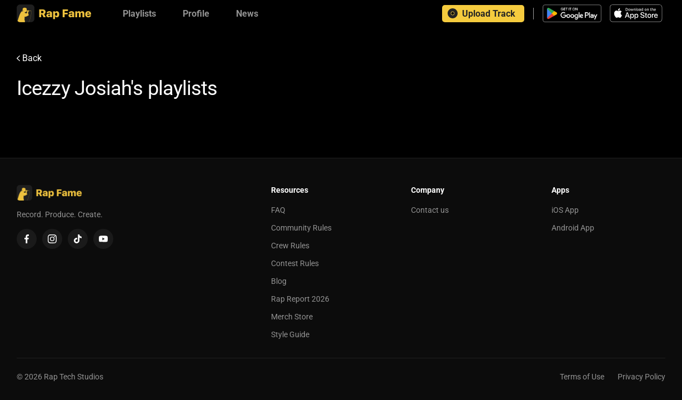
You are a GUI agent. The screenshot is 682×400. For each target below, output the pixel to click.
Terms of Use (582, 376)
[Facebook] (27, 239)
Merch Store (292, 316)
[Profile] (196, 13)
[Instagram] (52, 239)
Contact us (430, 210)
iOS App (565, 210)
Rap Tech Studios (73, 376)
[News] (247, 13)
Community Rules (301, 227)
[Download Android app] (572, 13)
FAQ (278, 210)
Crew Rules (290, 245)
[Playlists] (139, 13)
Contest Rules (295, 263)
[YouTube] (103, 239)
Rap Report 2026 (300, 298)
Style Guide (290, 334)
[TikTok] (78, 239)
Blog (279, 281)
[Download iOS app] (637, 13)
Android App (572, 227)
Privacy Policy (641, 376)
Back (29, 58)
